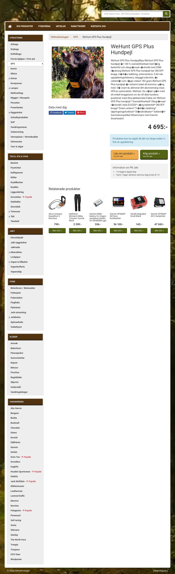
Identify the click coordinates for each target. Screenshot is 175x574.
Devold (14, 437)
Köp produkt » (154, 155)
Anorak (14, 343)
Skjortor (15, 382)
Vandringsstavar (19, 127)
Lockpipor (16, 257)
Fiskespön (16, 293)
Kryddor (14, 187)
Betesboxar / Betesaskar (23, 288)
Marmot (14, 501)
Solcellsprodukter (19, 117)
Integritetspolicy (160, 571)
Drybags (15, 49)
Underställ (16, 387)
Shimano (15, 530)
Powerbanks (17, 107)
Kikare (14, 73)
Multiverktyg (17, 93)
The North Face (18, 539)
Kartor (14, 68)
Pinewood (16, 515)
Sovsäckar (21, 197)
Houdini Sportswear (26, 471)
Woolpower (16, 559)
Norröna (15, 505)
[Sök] (166, 14)
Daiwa (14, 432)
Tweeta (69, 112)
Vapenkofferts (18, 266)
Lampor (14, 88)
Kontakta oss (98, 26)
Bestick (14, 163)
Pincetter (15, 102)
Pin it (80, 112)
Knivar (14, 78)
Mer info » (57, 230)
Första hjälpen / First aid (23, 59)
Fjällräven (15, 442)
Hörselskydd (17, 237)
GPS (13, 63)
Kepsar (14, 362)
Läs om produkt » (125, 155)
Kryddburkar (17, 182)
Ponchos (15, 372)
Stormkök (15, 206)
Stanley (14, 535)
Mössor (14, 367)
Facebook (56, 112)
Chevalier (15, 428)
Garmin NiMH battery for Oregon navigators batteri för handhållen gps (98, 217)
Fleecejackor (17, 353)
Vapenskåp (16, 271)
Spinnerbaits (17, 322)
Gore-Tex (21, 457)
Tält (12, 216)
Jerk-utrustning (18, 312)
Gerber (14, 452)
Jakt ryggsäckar (19, 242)
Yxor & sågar (17, 146)
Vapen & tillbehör (19, 262)
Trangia (14, 544)
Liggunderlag (17, 192)
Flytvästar (15, 307)
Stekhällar (16, 201)
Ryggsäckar (16, 112)
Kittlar (14, 177)
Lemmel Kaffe (18, 496)
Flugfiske (15, 302)
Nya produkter (25, 26)
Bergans (15, 413)
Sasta (13, 525)
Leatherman (17, 491)
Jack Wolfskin (23, 481)
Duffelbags (16, 54)
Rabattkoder (78, 26)
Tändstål (15, 221)
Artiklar (60, 26)
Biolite (14, 418)
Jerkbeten (16, 317)
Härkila (14, 476)
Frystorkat (16, 167)
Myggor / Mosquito (20, 97)
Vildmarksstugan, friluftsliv (39, 11)
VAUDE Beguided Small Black (138, 215)
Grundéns (15, 461)
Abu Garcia (16, 408)
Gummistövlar (18, 358)
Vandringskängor (19, 392)
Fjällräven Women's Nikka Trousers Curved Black (76, 217)
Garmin (14, 447)
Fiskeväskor (17, 297)
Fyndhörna (44, 26)
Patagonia (21, 510)
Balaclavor (16, 348)
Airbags (14, 44)
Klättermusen (17, 486)
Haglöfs (14, 466)
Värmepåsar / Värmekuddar (24, 137)
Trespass (15, 549)
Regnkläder (16, 377)
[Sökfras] (132, 14)
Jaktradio (15, 247)
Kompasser (16, 83)
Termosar (15, 211)
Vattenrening (17, 132)
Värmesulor (16, 141)
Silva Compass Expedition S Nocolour (55, 216)
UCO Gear (15, 554)
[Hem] (9, 26)
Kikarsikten (16, 252)
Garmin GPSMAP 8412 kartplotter (158, 215)
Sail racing (16, 520)
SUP (13, 122)
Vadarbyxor (16, 327)
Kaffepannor (17, 172)
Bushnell (15, 423)
